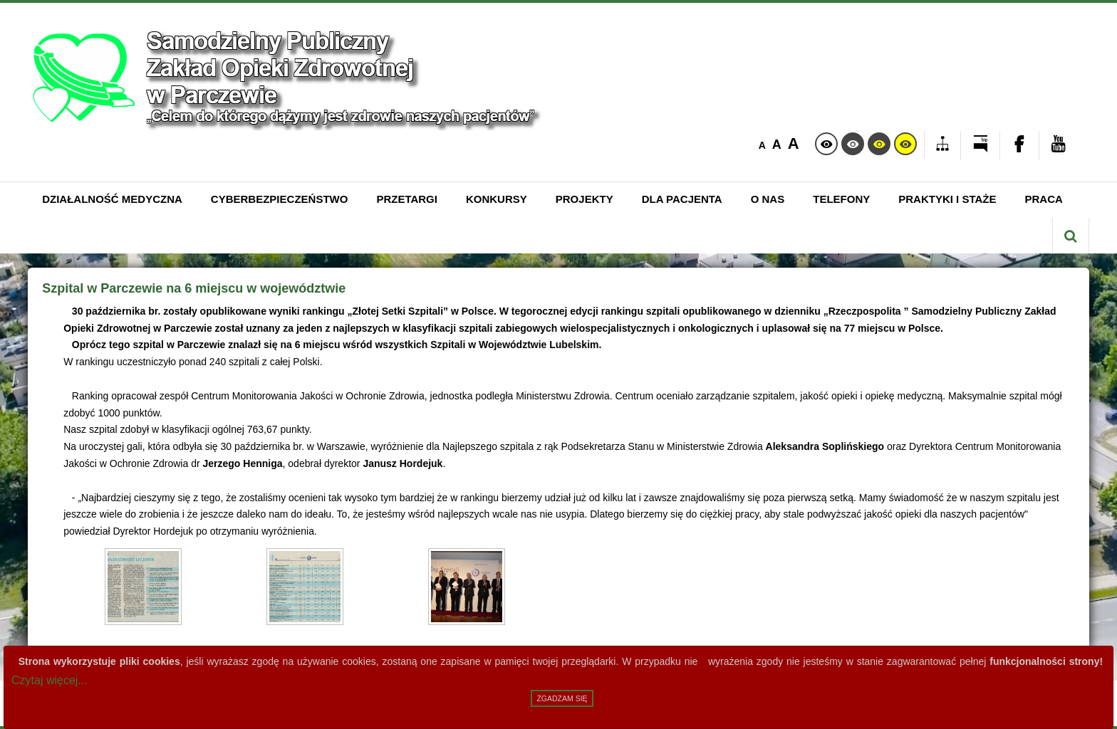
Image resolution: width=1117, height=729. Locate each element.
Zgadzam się (561, 698)
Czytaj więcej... (49, 680)
